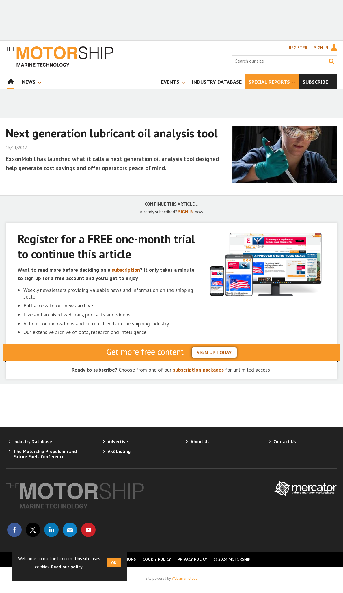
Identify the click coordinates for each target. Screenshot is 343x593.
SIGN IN (186, 212)
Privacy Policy (192, 559)
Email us (69, 529)
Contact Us (284, 441)
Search (331, 61)
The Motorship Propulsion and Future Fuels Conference (45, 453)
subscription (126, 269)
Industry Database (32, 441)
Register (298, 47)
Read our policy (67, 567)
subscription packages (198, 369)
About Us (200, 441)
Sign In (321, 47)
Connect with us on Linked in (51, 529)
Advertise (118, 441)
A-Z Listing (119, 451)
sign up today (214, 352)
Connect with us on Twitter (32, 529)
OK (114, 562)
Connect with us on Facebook (14, 529)
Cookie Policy (157, 559)
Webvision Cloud (184, 578)
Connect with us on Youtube (88, 529)
